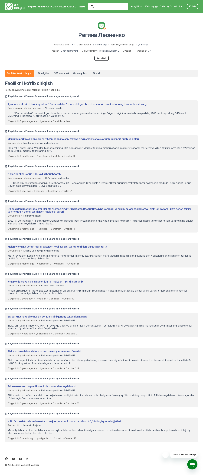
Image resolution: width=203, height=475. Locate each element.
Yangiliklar (137, 6)
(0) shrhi (96, 73)
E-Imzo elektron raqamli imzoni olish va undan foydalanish (42, 386)
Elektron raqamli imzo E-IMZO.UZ (58, 320)
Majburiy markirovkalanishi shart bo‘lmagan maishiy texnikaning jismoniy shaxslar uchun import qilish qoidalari (73, 139)
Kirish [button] (192, 6)
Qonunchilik (14, 143)
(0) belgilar (43, 73)
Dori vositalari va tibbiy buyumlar (24, 108)
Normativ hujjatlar (54, 108)
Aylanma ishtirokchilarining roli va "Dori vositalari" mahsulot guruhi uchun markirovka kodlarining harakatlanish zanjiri (78, 104)
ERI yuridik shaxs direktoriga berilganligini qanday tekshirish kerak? (47, 316)
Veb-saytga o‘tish (155, 6)
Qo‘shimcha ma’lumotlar (57, 178)
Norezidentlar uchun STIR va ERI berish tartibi (34, 174)
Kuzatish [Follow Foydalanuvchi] (101, 58)
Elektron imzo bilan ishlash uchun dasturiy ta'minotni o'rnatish (45, 351)
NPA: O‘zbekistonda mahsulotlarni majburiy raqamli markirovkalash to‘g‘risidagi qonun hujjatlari (64, 421)
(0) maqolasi (80, 73)
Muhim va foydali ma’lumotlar (23, 285)
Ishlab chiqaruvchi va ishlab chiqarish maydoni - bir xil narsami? (45, 281)
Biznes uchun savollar (52, 285)
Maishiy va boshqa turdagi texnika (41, 143)
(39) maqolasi (61, 73)
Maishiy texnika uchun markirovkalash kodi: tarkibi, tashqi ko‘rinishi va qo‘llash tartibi (58, 246)
